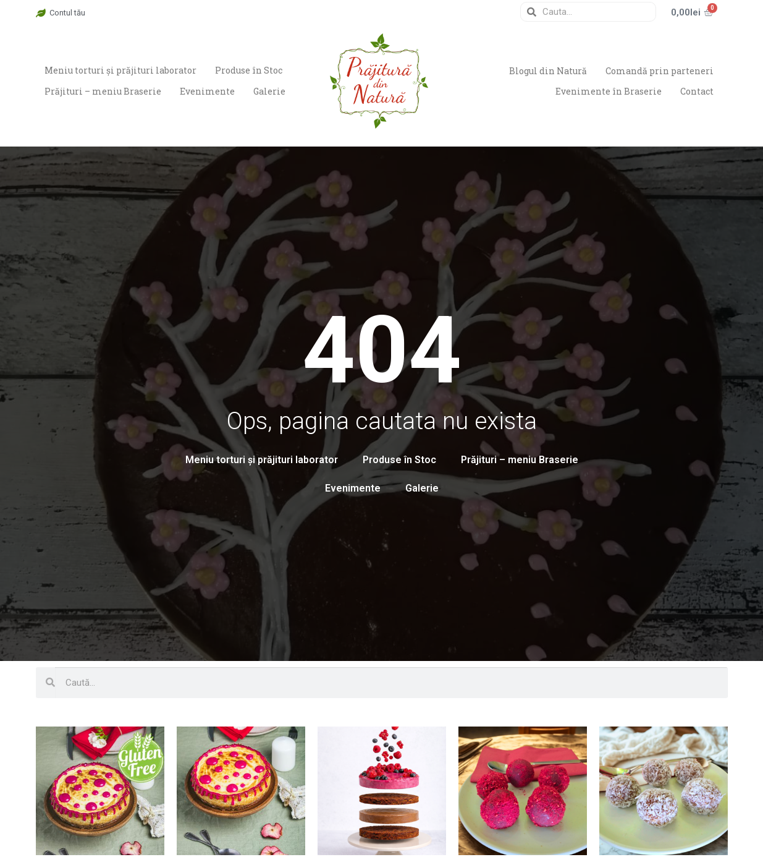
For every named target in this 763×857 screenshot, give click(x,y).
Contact (697, 91)
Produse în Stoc (250, 70)
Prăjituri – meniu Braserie (103, 91)
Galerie (271, 91)
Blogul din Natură (547, 70)
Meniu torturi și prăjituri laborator (121, 70)
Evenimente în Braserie (608, 91)
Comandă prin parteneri (659, 70)
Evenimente (208, 91)
